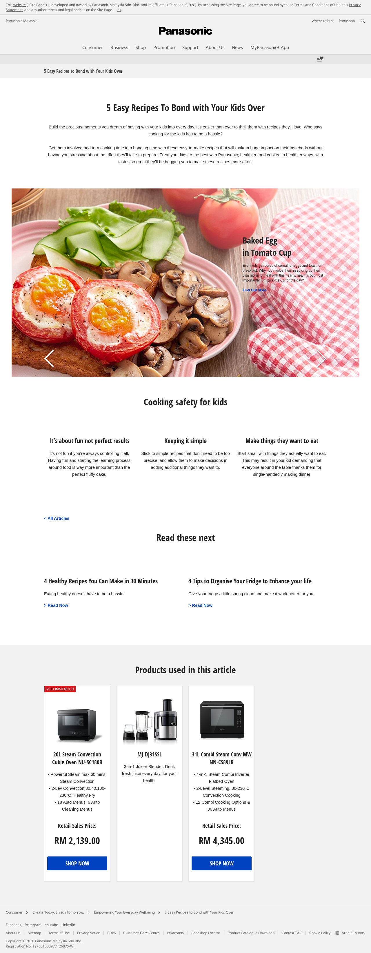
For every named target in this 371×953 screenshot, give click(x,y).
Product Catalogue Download (251, 932)
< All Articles (56, 518)
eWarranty (175, 932)
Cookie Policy (319, 932)
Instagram (33, 924)
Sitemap (34, 932)
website (19, 4)
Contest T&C (292, 932)
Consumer (14, 912)
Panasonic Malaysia (22, 20)
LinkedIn (68, 924)
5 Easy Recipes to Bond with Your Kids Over (199, 912)
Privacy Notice (88, 932)
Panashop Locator (205, 932)
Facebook (13, 924)
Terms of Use (59, 932)
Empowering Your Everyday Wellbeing (124, 912)
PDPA (111, 932)
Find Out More (254, 290)
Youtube (51, 924)
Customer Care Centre (141, 932)
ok (119, 9)
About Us (13, 932)
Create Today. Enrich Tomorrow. (58, 912)
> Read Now (56, 605)
